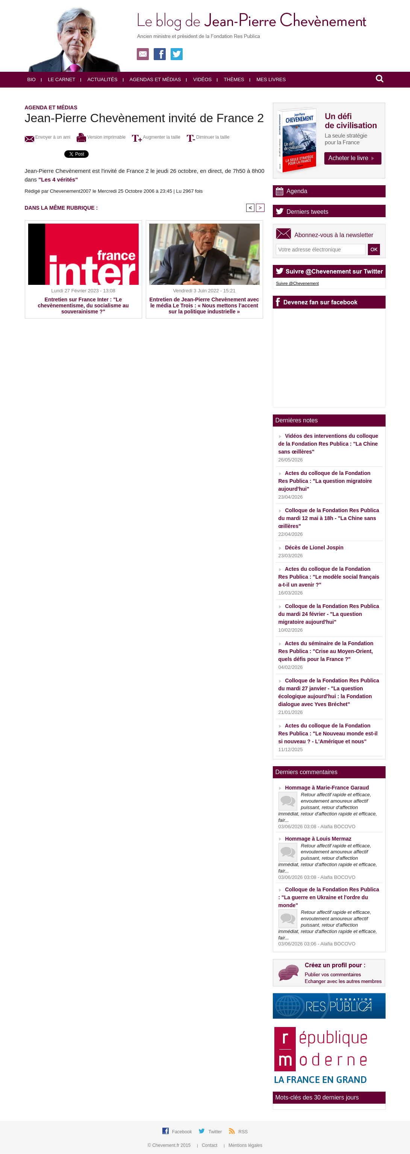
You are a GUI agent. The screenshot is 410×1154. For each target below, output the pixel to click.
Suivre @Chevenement (297, 283)
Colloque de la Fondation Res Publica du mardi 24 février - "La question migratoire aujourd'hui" (328, 614)
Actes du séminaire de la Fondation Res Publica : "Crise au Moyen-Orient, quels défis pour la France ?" (326, 651)
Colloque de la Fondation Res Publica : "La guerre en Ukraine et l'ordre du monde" (328, 897)
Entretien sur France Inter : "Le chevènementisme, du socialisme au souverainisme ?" (83, 305)
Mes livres (268, 79)
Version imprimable (101, 137)
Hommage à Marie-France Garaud (327, 788)
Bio (31, 79)
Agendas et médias (152, 79)
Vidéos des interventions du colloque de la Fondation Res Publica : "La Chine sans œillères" (328, 444)
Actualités (98, 79)
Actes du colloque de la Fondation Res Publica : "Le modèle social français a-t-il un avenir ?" (329, 577)
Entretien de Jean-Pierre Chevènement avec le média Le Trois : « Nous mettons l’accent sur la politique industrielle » (204, 305)
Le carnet (58, 79)
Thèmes (230, 79)
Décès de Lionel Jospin (314, 547)
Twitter (216, 1131)
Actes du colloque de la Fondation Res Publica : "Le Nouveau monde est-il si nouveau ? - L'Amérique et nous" (328, 733)
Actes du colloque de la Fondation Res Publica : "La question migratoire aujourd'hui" (325, 481)
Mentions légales (243, 1145)
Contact (208, 1145)
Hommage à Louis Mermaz (318, 839)
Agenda (297, 191)
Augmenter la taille (156, 137)
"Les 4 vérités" (58, 179)
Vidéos (199, 79)
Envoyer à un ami (48, 137)
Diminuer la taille (208, 137)
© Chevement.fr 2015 (170, 1145)
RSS (243, 1131)
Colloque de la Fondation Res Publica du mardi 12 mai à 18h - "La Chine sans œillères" (328, 518)
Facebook (182, 1131)
